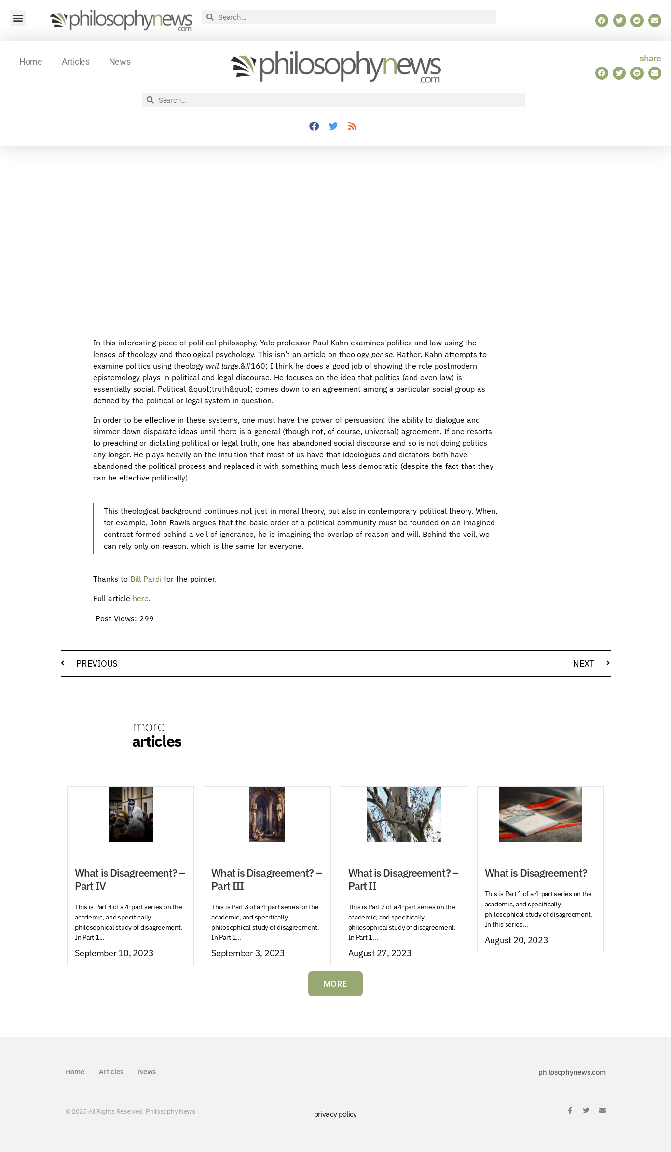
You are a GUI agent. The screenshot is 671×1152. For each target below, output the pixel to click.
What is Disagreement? (536, 872)
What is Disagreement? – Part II (403, 879)
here (141, 598)
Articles (76, 61)
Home (30, 61)
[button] (18, 18)
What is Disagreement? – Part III (266, 879)
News (120, 61)
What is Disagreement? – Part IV (130, 879)
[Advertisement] (544, 486)
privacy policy (335, 1114)
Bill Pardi (146, 579)
